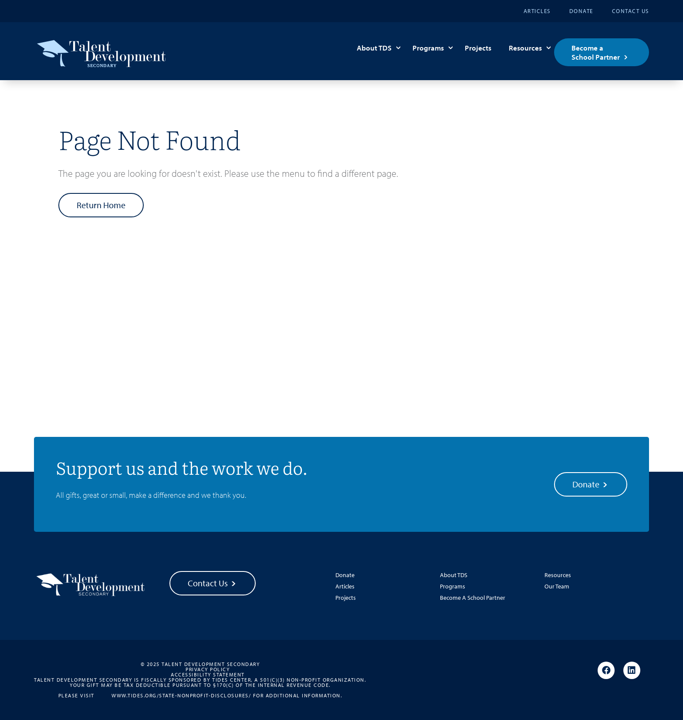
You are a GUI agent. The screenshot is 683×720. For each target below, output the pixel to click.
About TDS (374, 47)
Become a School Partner (595, 52)
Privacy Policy (208, 669)
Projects (478, 47)
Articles (537, 10)
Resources (525, 47)
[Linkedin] (631, 670)
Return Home (101, 204)
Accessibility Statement (208, 674)
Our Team (556, 586)
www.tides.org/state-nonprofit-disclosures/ (181, 695)
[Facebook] (606, 670)
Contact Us (630, 10)
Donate (581, 10)
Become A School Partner (472, 598)
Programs (428, 47)
